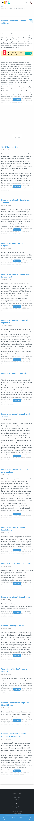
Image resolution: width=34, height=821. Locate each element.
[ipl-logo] (7, 3)
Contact (17, 790)
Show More (17, 88)
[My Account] (31, 2)
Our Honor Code (17, 802)
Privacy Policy (17, 804)
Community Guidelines (17, 800)
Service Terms (17, 806)
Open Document (17, 818)
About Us (17, 788)
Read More (17, 175)
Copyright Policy (17, 798)
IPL (2, 6)
